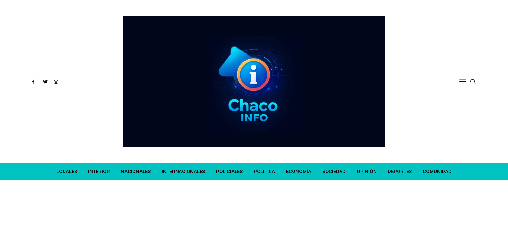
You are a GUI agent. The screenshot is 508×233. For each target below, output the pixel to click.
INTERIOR (99, 171)
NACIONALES (136, 171)
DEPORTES (400, 171)
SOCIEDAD (334, 171)
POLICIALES (229, 171)
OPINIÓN (367, 171)
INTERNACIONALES (183, 171)
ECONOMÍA (298, 171)
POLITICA (264, 171)
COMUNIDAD (437, 171)
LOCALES (66, 171)
